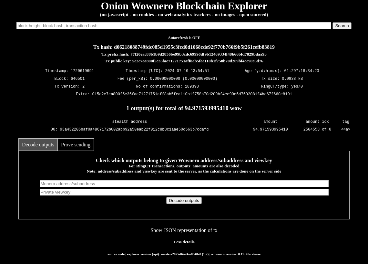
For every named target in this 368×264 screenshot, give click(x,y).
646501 (78, 79)
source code (116, 254)
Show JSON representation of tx (183, 230)
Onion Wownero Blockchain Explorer (184, 6)
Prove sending (75, 144)
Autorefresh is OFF (184, 38)
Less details (183, 241)
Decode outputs (38, 144)
